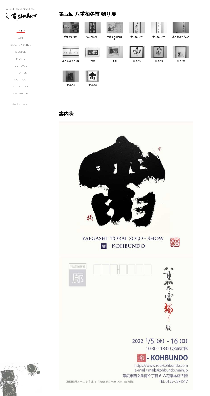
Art (21, 38)
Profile (21, 72)
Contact (21, 79)
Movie (21, 58)
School (21, 65)
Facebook (21, 93)
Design (20, 51)
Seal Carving (20, 45)
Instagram (21, 86)
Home (21, 31)
